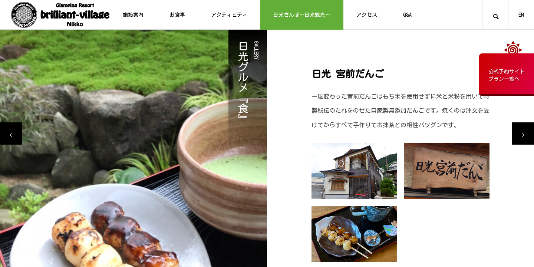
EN (521, 14)
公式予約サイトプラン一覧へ (506, 75)
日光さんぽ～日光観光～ (301, 14)
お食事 (177, 14)
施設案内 (133, 14)
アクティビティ (229, 14)
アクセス (366, 14)
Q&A (407, 14)
